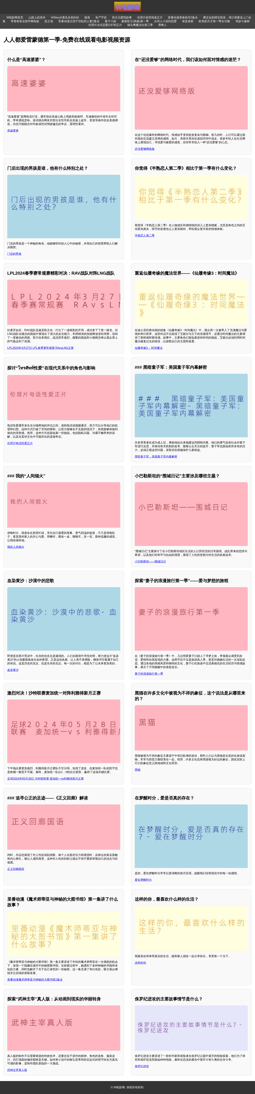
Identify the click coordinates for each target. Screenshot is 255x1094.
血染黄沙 (13, 669)
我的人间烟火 (15, 546)
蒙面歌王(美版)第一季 (135, 21)
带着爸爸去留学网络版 (25, 21)
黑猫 (137, 769)
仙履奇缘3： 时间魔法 (149, 347)
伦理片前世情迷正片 (150, 17)
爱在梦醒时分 (143, 879)
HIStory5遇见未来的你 (65, 17)
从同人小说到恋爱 (165, 21)
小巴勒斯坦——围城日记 (150, 561)
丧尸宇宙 (101, 17)
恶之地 (48, 21)
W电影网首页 (14, 17)
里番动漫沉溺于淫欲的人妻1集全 (79, 21)
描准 (87, 17)
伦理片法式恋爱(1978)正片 (105, 24)
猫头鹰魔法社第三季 (140, 24)
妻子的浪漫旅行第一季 (149, 673)
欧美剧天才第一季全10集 (214, 21)
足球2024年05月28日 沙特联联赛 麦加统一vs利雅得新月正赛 (45, 778)
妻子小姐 (110, 21)
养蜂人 (162, 24)
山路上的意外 (37, 17)
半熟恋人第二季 (145, 235)
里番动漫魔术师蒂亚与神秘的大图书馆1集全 (35, 979)
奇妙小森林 (243, 21)
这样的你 (140, 962)
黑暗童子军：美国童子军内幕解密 (156, 456)
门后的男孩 (14, 253)
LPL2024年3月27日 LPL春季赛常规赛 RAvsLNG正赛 (40, 347)
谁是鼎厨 (187, 21)
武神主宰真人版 (17, 1069)
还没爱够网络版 (145, 148)
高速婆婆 (13, 130)
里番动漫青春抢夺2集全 (183, 17)
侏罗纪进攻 (142, 1066)
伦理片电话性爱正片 (20, 443)
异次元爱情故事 (122, 17)
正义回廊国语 (15, 868)
